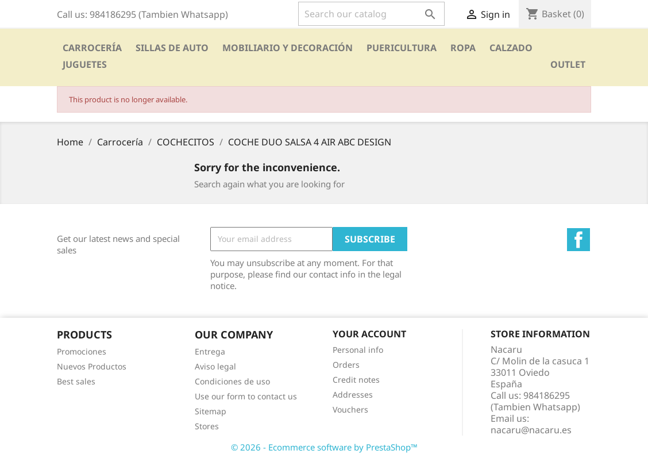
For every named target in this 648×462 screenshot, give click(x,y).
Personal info (358, 349)
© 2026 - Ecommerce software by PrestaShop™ (324, 447)
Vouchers (350, 409)
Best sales (76, 381)
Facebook (578, 239)
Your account (369, 334)
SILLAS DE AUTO (172, 47)
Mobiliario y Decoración (287, 47)
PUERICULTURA (402, 47)
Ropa (463, 47)
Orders (346, 364)
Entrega (210, 351)
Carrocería (92, 47)
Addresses (353, 394)
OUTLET (567, 64)
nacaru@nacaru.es (531, 430)
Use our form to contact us (246, 396)
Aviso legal (215, 366)
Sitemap (210, 411)
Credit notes (356, 379)
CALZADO (511, 47)
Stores (207, 426)
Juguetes (85, 64)
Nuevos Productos (91, 366)
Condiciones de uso (232, 381)
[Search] (371, 14)
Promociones (81, 351)
